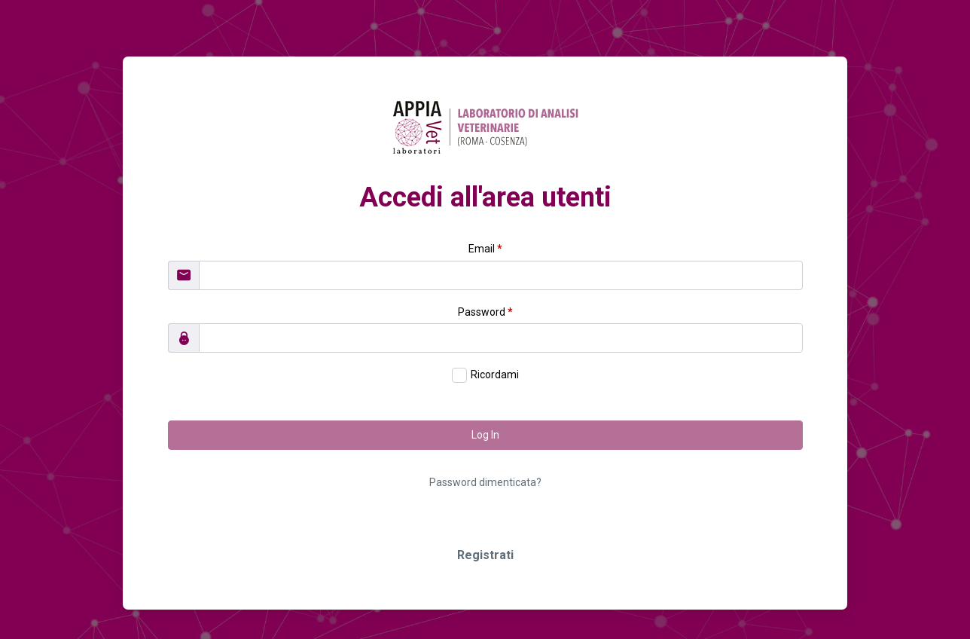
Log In (485, 435)
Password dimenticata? (485, 482)
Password (485, 312)
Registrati (485, 555)
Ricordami (495, 374)
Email (485, 249)
